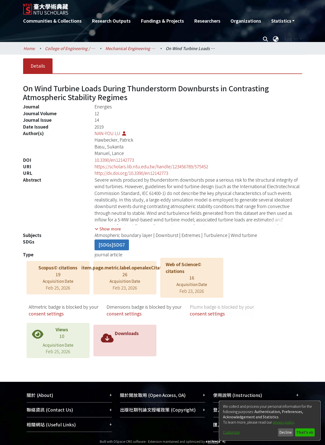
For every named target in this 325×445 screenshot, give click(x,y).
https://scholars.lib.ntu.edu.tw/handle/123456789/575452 (151, 166)
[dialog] (269, 420)
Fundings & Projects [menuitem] (162, 21)
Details (38, 66)
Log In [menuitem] (291, 38)
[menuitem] (282, 21)
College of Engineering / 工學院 (70, 48)
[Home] (135, 7)
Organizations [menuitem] (245, 21)
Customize (231, 432)
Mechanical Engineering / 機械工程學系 (130, 48)
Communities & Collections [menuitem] (52, 21)
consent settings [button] (46, 313)
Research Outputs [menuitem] (111, 21)
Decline (285, 432)
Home (29, 48)
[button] (108, 228)
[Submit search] (265, 39)
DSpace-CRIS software (130, 441)
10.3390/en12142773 (114, 160)
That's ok (304, 432)
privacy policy (283, 422)
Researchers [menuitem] (207, 21)
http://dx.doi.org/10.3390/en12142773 (131, 173)
